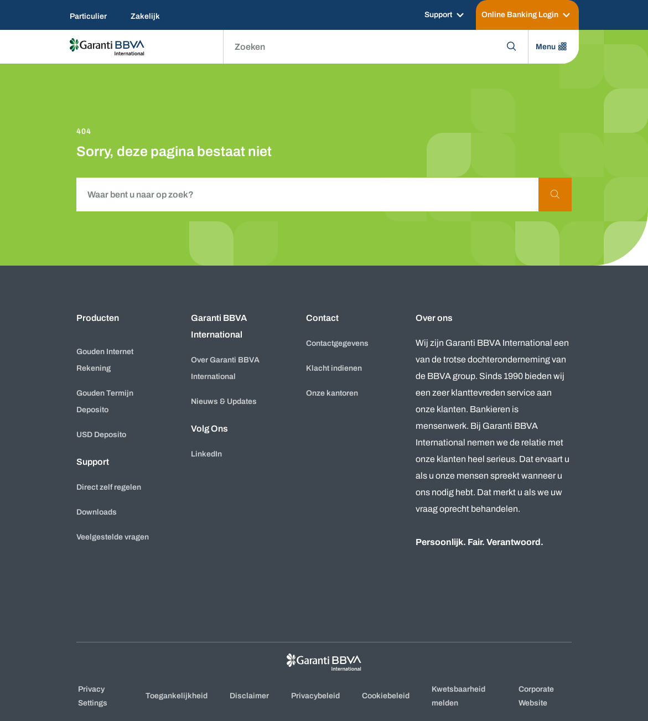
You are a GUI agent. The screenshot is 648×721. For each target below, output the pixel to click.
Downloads (96, 512)
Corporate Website (536, 696)
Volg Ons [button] (209, 428)
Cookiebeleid (385, 696)
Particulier (88, 16)
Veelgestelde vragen (112, 537)
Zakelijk (145, 16)
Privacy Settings (92, 696)
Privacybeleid (315, 696)
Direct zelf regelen (108, 487)
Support (438, 15)
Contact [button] (322, 318)
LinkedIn (206, 454)
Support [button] (92, 461)
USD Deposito (101, 434)
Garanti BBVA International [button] (219, 326)
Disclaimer (249, 696)
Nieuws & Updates (224, 401)
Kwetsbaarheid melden (458, 696)
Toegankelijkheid (177, 696)
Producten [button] (97, 318)
